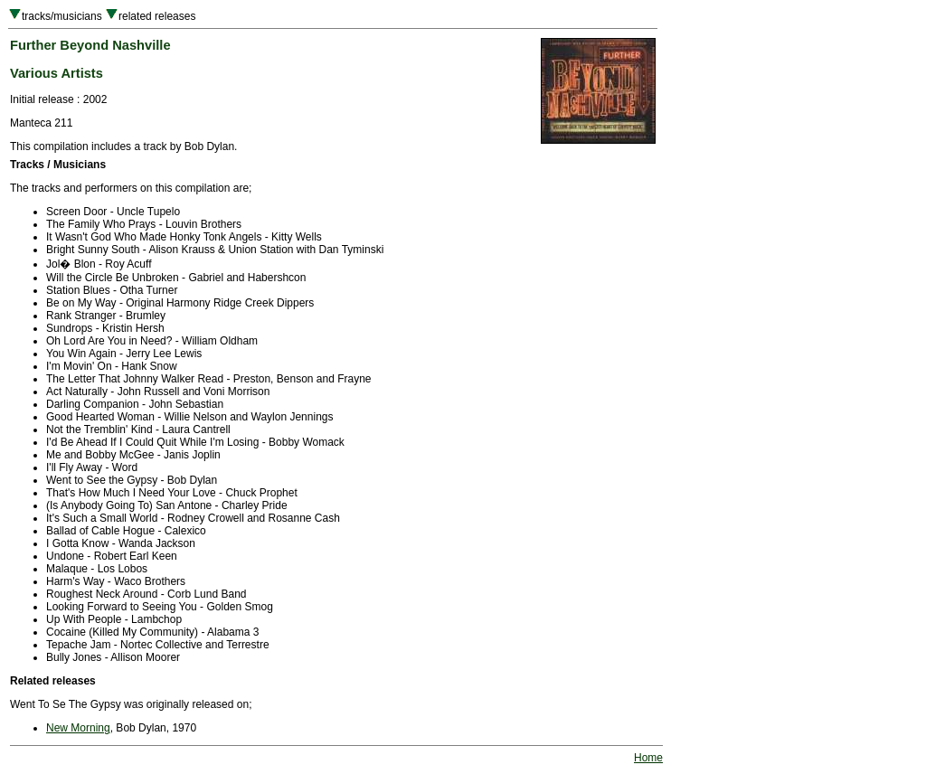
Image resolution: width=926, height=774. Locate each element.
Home (648, 757)
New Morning (78, 728)
